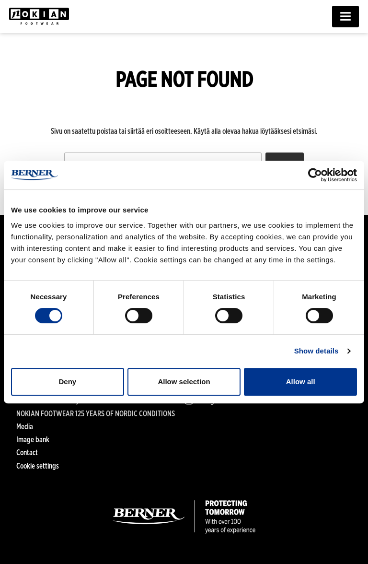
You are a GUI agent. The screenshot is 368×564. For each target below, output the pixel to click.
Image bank (32, 439)
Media (24, 426)
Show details (316, 351)
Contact (27, 452)
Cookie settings (37, 465)
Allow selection (184, 381)
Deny (67, 381)
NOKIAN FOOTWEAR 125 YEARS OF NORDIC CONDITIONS (95, 413)
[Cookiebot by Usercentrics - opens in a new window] (315, 175)
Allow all (300, 381)
